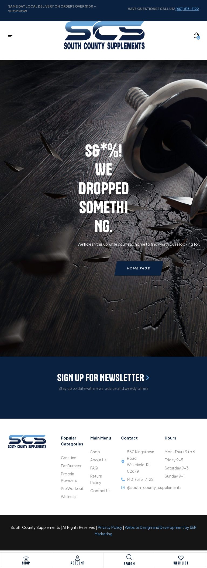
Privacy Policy (110, 527)
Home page (139, 268)
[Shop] (26, 558)
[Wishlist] (181, 558)
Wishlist (181, 563)
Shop (26, 563)
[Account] (77, 558)
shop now (17, 11)
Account (77, 563)
